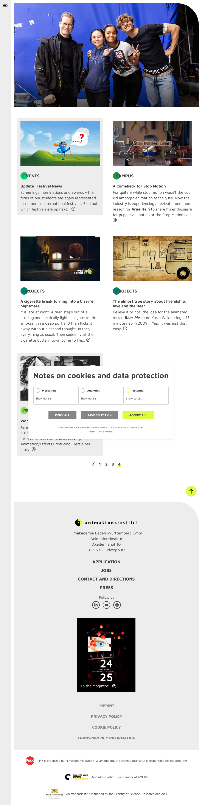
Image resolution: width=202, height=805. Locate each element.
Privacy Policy (106, 431)
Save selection (99, 415)
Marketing (49, 390)
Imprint (92, 431)
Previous (93, 464)
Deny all (62, 415)
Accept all (138, 415)
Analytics (93, 390)
